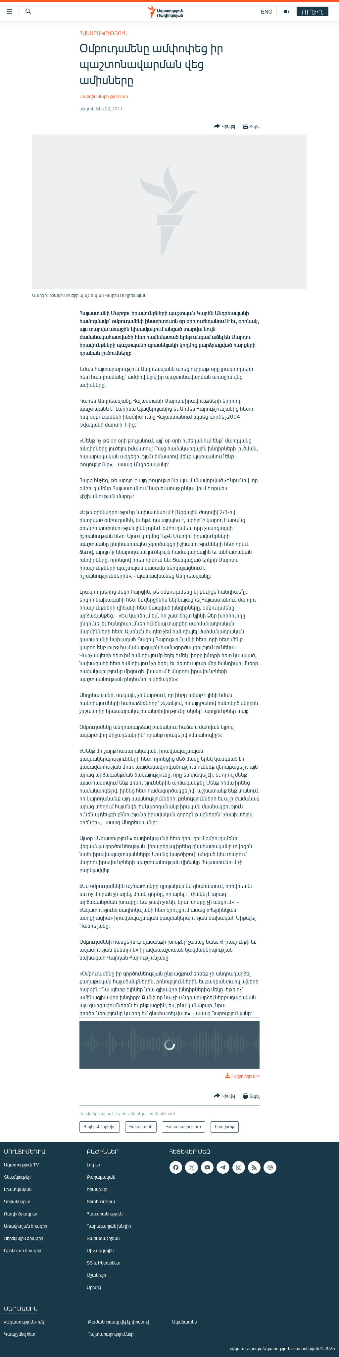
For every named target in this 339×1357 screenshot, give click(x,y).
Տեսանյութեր (17, 1177)
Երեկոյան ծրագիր (22, 1250)
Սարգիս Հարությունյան (103, 96)
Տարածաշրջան (103, 1238)
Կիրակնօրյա (17, 1201)
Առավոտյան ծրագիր (25, 1226)
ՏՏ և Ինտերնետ (104, 1263)
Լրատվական (17, 1189)
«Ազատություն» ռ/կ (24, 1322)
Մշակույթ (96, 1275)
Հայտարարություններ (110, 1334)
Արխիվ (94, 1287)
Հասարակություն (103, 33)
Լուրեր (93, 1164)
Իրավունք (97, 1189)
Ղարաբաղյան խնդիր (109, 1226)
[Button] (224, 126)
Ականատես (184, 1322)
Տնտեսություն (101, 1201)
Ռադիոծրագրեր (20, 1213)
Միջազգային (100, 1250)
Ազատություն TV (21, 1164)
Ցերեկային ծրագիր (23, 1238)
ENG (266, 11)
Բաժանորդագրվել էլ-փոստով (118, 1322)
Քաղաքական (101, 1177)
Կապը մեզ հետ (19, 1334)
